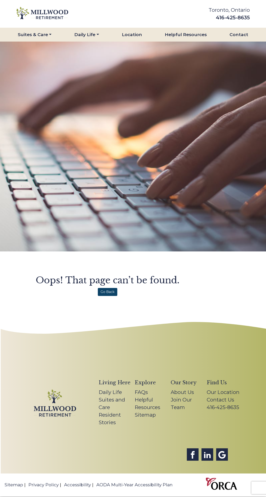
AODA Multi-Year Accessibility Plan (134, 484)
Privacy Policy (43, 484)
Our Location (223, 392)
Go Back (108, 292)
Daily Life (84, 34)
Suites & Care (33, 34)
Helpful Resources (186, 34)
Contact (239, 34)
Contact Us (220, 400)
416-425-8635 (233, 17)
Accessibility (77, 484)
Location (132, 34)
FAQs (141, 392)
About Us (182, 392)
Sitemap (145, 415)
